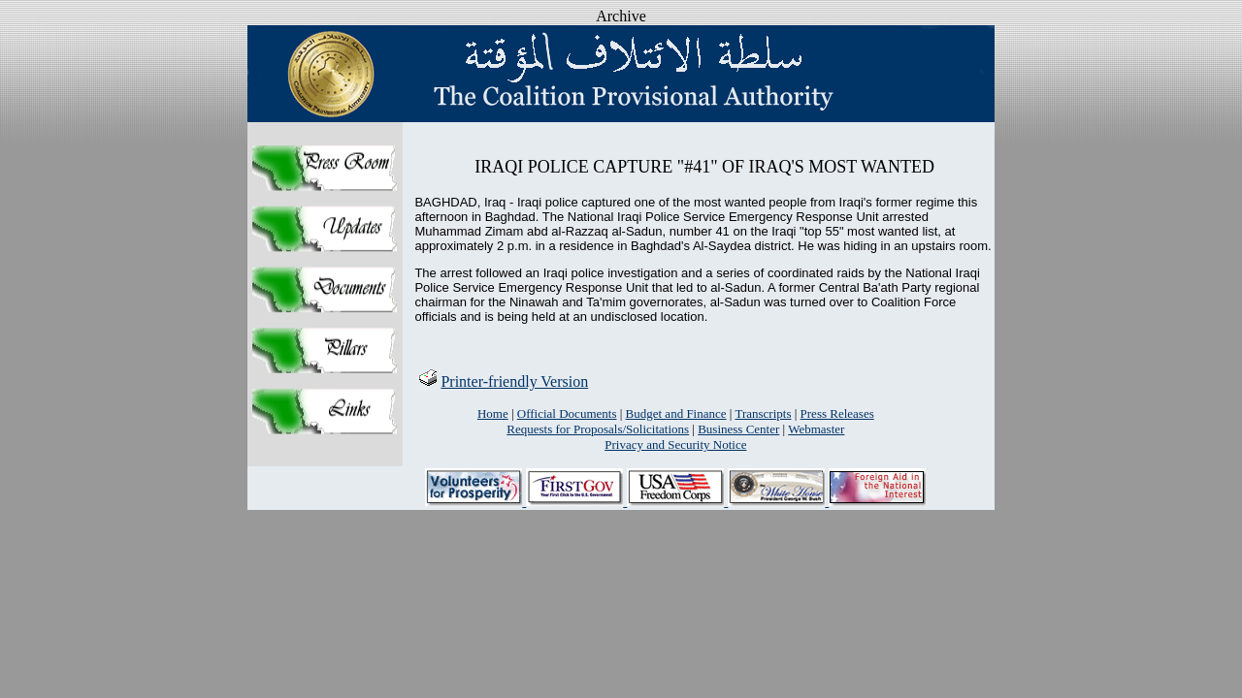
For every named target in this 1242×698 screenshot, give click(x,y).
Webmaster (816, 429)
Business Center (738, 429)
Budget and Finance (676, 413)
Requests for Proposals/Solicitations (598, 429)
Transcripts (763, 413)
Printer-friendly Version (503, 381)
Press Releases (837, 413)
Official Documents (567, 413)
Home (492, 413)
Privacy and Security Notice (675, 444)
